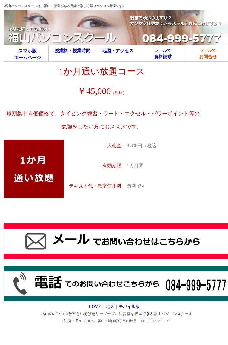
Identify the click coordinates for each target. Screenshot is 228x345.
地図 (110, 306)
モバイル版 (130, 306)
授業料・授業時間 (72, 50)
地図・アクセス (117, 50)
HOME (95, 306)
